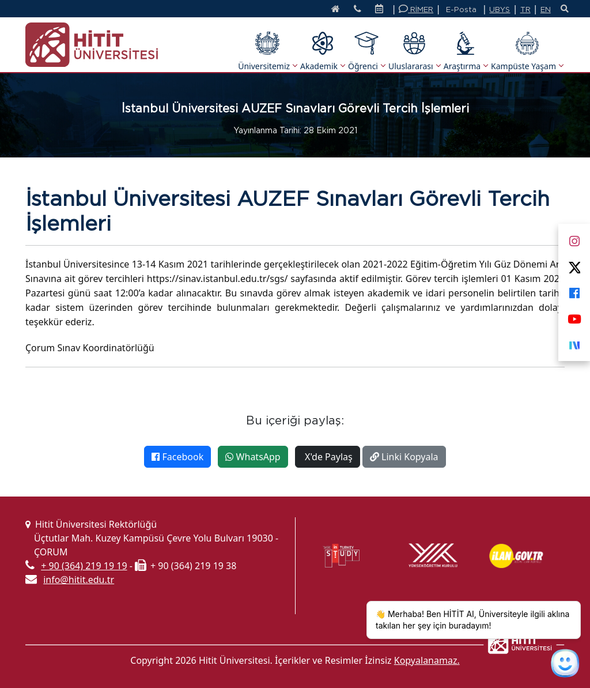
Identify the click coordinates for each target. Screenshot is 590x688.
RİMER (416, 9)
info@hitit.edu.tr (78, 579)
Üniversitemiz (267, 51)
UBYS (499, 9)
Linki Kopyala (404, 456)
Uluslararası (414, 51)
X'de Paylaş (327, 456)
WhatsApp (252, 456)
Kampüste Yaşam (527, 51)
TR (525, 9)
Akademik (322, 51)
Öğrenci (366, 51)
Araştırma (465, 51)
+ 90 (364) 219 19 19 (84, 565)
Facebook (177, 456)
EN (545, 9)
